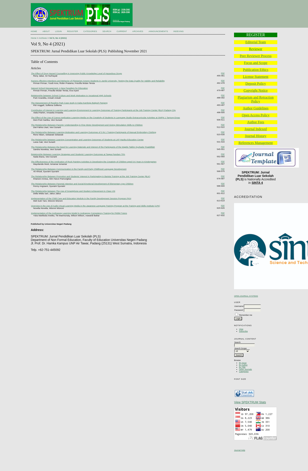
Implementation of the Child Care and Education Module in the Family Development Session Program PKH (81, 198)
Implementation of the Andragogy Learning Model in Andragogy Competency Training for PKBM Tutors (79, 213)
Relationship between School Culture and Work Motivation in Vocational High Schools (71, 95)
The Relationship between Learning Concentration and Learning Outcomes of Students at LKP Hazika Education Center (87, 139)
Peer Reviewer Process (256, 56)
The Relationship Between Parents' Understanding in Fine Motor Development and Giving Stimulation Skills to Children (87, 125)
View (241, 329)
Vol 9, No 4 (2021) (58, 38)
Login (58, 31)
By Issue (243, 363)
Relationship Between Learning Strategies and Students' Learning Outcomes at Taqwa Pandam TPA (78, 154)
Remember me (245, 315)
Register (72, 31)
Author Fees (255, 122)
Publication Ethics (255, 70)
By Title (242, 367)
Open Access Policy (256, 115)
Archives (137, 31)
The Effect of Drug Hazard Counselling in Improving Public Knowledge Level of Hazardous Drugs (76, 73)
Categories (244, 371)
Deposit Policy (255, 83)
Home (34, 31)
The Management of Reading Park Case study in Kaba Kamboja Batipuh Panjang (69, 103)
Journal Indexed (256, 129)
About (46, 31)
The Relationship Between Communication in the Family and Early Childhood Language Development (78, 169)
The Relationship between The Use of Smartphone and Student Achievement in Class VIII (73, 191)
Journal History (255, 136)
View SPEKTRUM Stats (250, 402)
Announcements (158, 31)
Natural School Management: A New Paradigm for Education (59, 88)
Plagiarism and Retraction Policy (256, 99)
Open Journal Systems (246, 296)
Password (238, 310)
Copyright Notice (256, 90)
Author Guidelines (256, 108)
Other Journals (245, 369)
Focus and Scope (255, 63)
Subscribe (243, 331)
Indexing (178, 31)
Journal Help (239, 450)
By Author (243, 365)
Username (238, 306)
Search (107, 31)
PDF (223, 73)
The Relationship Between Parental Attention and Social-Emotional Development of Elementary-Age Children (82, 184)
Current (122, 31)
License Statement (255, 76)
